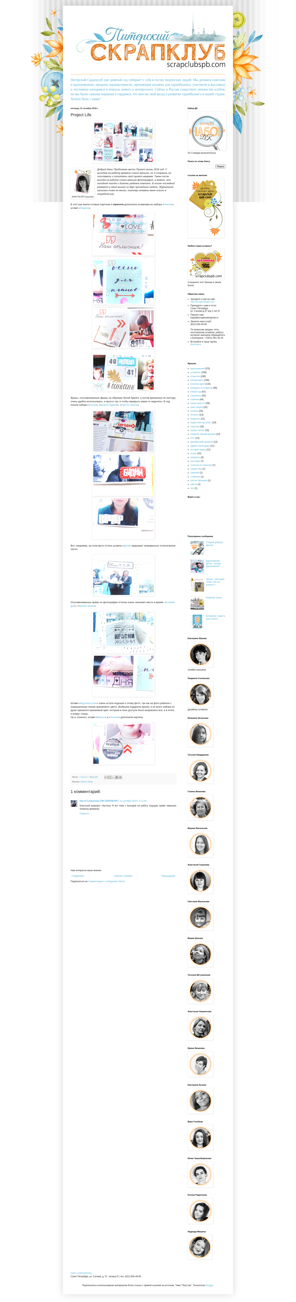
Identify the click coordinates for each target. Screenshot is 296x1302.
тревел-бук (196, 469)
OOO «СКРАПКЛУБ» (81, 1273)
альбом (194, 411)
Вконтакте (195, 344)
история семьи (198, 449)
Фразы (101, 717)
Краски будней (108, 404)
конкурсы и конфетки (201, 388)
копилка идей (197, 384)
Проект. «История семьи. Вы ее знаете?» (215, 582)
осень (193, 453)
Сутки (93, 404)
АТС (192, 438)
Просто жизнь (129, 404)
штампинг (195, 372)
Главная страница (123, 876)
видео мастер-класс (200, 422)
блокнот (194, 414)
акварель (195, 457)
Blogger (209, 1285)
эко (192, 488)
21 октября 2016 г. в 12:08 (133, 801)
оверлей (194, 472)
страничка (195, 395)
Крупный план (89, 703)
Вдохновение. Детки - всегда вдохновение (213, 564)
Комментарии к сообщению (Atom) (107, 881)
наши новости (197, 403)
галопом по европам (201, 465)
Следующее (78, 876)
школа (193, 484)
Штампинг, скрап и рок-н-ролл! (215, 617)
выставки (195, 461)
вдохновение (197, 368)
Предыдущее (168, 876)
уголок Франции (198, 480)
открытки (195, 376)
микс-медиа (196, 407)
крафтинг (195, 418)
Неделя (84, 208)
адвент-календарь (200, 445)
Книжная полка (214, 597)
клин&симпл (196, 380)
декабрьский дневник (201, 441)
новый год (195, 391)
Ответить (84, 813)
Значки (168, 204)
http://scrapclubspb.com (202, 301)
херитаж (194, 426)
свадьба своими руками (202, 434)
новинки (194, 399)
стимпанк (195, 476)
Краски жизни (87, 605)
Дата (126, 545)
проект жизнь (86, 781)
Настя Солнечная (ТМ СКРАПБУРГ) (99, 801)
